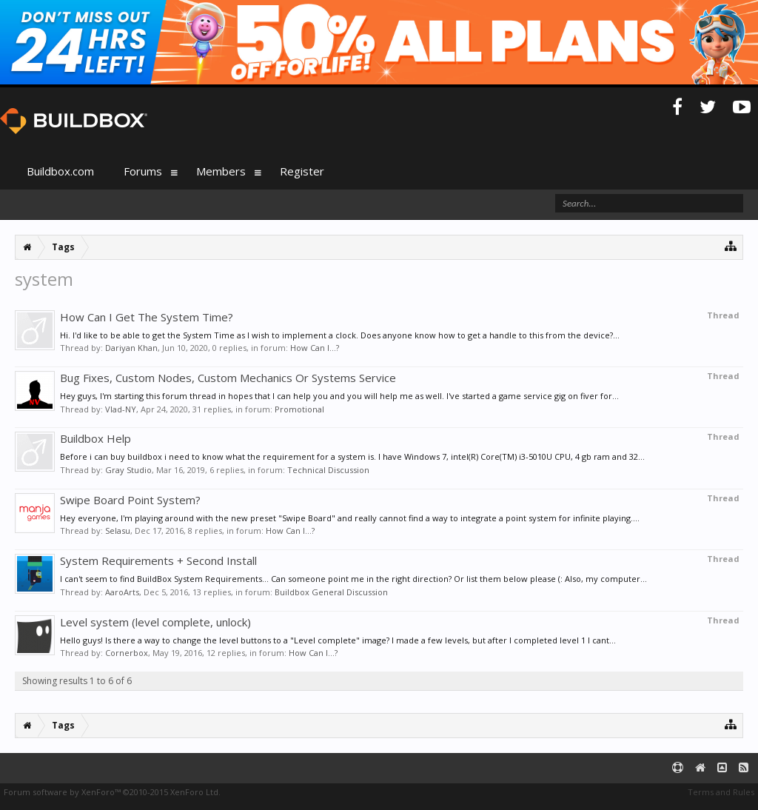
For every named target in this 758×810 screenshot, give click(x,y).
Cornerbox (126, 652)
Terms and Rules (721, 791)
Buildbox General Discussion (331, 592)
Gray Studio (128, 469)
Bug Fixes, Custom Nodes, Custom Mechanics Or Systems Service (228, 377)
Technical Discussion (328, 469)
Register (302, 171)
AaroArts (122, 592)
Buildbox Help (95, 438)
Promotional (299, 409)
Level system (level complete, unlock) (155, 622)
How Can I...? (314, 347)
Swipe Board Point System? (130, 499)
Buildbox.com (60, 171)
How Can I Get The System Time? (146, 316)
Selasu (117, 530)
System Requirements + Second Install (158, 560)
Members (221, 171)
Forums (143, 171)
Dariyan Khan (131, 347)
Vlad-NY (120, 409)
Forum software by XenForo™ (112, 791)
